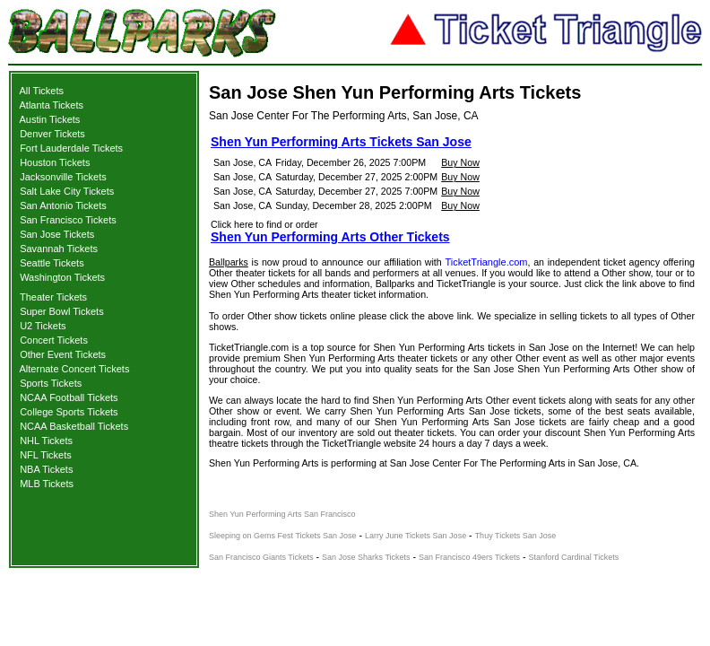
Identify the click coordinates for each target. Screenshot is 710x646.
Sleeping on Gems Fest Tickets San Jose (283, 535)
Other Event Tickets (63, 354)
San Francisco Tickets (68, 219)
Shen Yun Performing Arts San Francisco (282, 514)
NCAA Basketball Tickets (74, 426)
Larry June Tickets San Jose (415, 535)
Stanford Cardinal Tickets (574, 557)
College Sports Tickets (68, 411)
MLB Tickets (47, 483)
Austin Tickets (50, 119)
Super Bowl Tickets (62, 311)
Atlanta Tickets (52, 105)
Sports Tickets (51, 383)
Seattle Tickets (52, 263)
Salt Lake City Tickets (67, 191)
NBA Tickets (46, 469)
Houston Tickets (55, 162)
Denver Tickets (52, 133)
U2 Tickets (42, 325)
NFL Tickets (46, 455)
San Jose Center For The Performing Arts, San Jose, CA (344, 115)
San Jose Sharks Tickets (366, 557)
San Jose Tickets (57, 234)
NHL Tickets (46, 440)
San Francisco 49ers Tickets (469, 557)
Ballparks (228, 262)
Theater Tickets (53, 297)
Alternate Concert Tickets (75, 368)
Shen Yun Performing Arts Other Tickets (330, 237)
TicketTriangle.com (486, 262)
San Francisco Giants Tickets (261, 557)
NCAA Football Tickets (68, 397)
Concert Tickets (54, 340)
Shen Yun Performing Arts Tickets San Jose (341, 142)
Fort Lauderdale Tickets (71, 148)
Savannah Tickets (59, 248)
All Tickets (42, 90)
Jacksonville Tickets (63, 176)
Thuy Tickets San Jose (516, 535)
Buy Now (460, 162)
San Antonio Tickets (63, 205)
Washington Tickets (62, 277)
